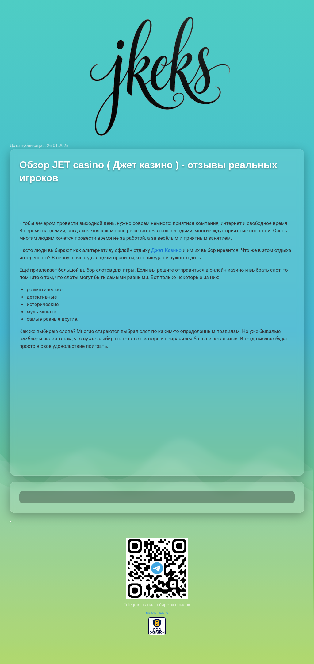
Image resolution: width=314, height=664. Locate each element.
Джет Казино (166, 250)
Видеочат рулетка (157, 612)
